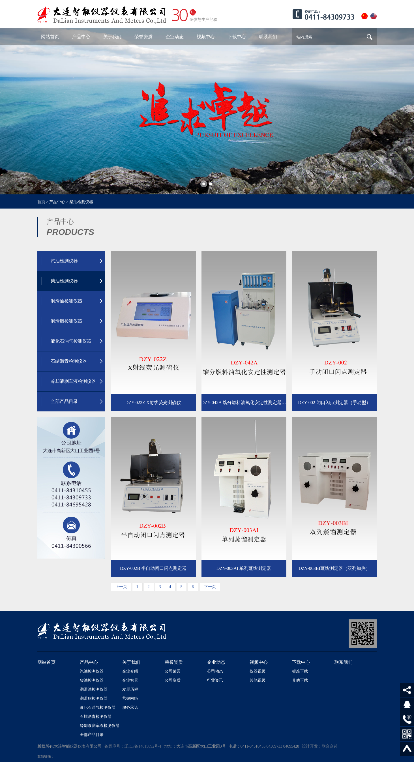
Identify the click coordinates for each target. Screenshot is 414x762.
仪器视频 (257, 671)
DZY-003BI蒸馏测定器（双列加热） (334, 568)
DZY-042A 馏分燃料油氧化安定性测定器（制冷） (243, 402)
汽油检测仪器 (92, 671)
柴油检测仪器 (81, 202)
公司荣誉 (173, 671)
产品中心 (57, 202)
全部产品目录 (92, 735)
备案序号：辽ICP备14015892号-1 (132, 746)
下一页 (210, 587)
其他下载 (300, 680)
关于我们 (131, 662)
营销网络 (130, 698)
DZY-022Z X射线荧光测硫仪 (153, 402)
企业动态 (216, 662)
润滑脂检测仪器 (94, 698)
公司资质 (173, 680)
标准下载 (300, 671)
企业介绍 (130, 671)
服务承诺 (130, 707)
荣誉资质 (174, 662)
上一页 (121, 587)
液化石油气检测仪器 (97, 707)
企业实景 (130, 680)
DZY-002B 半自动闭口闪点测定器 (153, 568)
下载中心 (301, 662)
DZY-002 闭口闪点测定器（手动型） (334, 402)
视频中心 (259, 662)
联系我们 (343, 662)
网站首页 (46, 662)
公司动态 (215, 671)
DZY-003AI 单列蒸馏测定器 (243, 568)
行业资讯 (215, 680)
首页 (41, 202)
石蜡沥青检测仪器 (95, 716)
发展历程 (130, 689)
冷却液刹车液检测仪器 (99, 726)
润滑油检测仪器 (94, 689)
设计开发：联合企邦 (320, 746)
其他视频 (257, 680)
